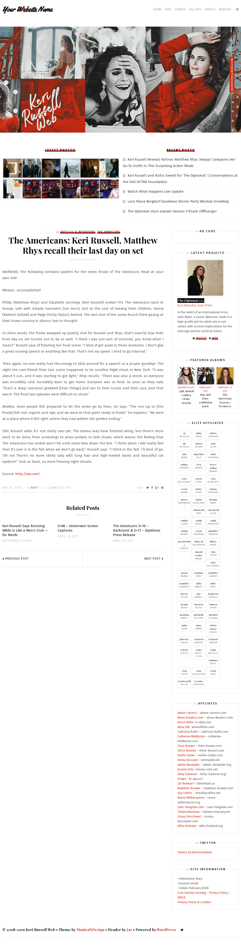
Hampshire (213, 522)
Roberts (198, 585)
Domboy (184, 490)
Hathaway (213, 455)
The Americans (108, 232)
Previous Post (17, 558)
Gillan (184, 595)
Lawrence (184, 585)
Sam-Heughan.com (190, 807)
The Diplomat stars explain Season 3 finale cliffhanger (172, 211)
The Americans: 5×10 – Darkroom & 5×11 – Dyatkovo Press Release (136, 530)
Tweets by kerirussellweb (194, 852)
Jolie (198, 455)
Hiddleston (198, 672)
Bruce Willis (185, 722)
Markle (184, 616)
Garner (213, 574)
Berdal (198, 555)
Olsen (213, 511)
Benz (213, 585)
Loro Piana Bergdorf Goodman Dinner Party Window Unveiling (178, 201)
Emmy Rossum (187, 760)
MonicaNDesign (90, 929)
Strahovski (198, 682)
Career (180, 9)
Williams (198, 616)
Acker (213, 445)
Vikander (213, 434)
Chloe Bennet (186, 750)
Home (157, 9)
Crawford (213, 490)
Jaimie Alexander (188, 764)
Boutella (213, 651)
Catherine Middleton (191, 736)
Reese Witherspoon (190, 797)
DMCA (181, 897)
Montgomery (184, 502)
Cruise (184, 672)
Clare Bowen (186, 746)
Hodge (198, 434)
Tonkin (184, 641)
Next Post (153, 558)
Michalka (184, 434)
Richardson (198, 543)
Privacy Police (187, 902)
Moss (198, 511)
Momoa (184, 574)
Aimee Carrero (187, 713)
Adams (184, 455)
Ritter (198, 606)
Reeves (184, 606)
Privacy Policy (218, 892)
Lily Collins (184, 793)
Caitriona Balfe (187, 731)
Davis (213, 672)
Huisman (213, 616)
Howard (213, 467)
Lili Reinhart (185, 783)
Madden (198, 641)
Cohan (213, 606)
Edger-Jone (198, 501)
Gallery (195, 9)
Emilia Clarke (186, 755)
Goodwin (213, 532)
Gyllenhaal (213, 564)
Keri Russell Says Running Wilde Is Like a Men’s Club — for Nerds (25, 530)
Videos (210, 9)
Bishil (213, 661)
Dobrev (198, 627)
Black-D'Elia (198, 653)
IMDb (215, 338)
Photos (201, 338)
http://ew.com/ (27, 474)
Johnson (184, 466)
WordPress (166, 929)
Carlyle (184, 651)
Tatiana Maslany (188, 811)
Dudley (213, 628)
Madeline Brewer (188, 788)
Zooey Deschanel (189, 816)
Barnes (198, 466)
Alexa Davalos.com (190, 717)
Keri (168, 9)
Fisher (198, 480)
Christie (184, 544)
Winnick (213, 595)
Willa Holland (186, 826)
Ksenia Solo (185, 769)
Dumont (184, 532)
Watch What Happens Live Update (156, 191)
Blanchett (213, 480)
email (194, 883)
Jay (129, 929)
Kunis (184, 627)
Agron (213, 501)
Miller (184, 682)
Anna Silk (183, 727)
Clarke (184, 522)
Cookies (205, 902)
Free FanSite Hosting (191, 892)
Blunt (198, 522)
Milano (198, 445)
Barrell (198, 595)
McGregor (198, 532)
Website (225, 9)
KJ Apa (181, 778)
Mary (35, 487)
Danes (198, 490)
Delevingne (184, 480)
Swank (213, 543)
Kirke (198, 574)
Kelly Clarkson (187, 774)
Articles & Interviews (78, 232)
